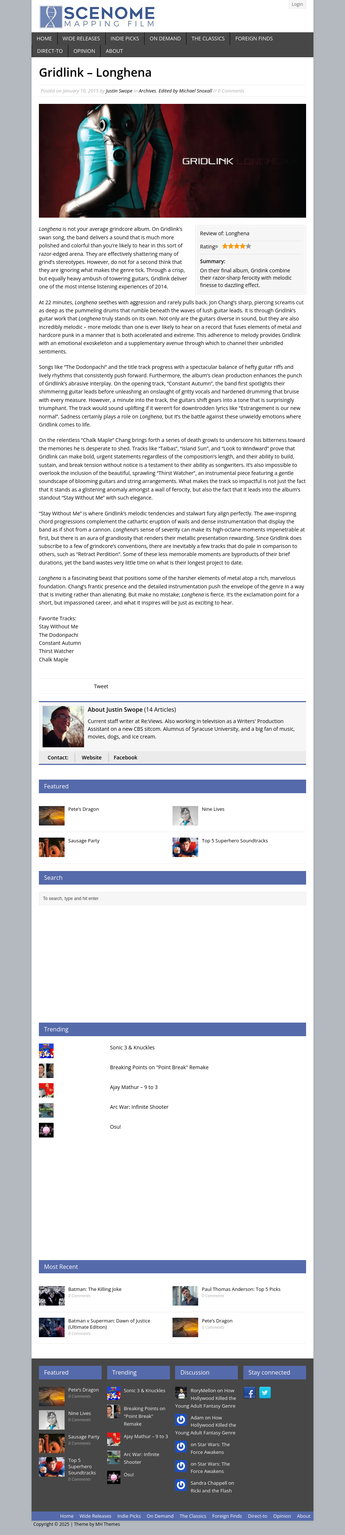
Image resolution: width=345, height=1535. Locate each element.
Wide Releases (81, 38)
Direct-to (50, 50)
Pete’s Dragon (83, 809)
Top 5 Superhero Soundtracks (235, 840)
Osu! (115, 1126)
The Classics (208, 38)
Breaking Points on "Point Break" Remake (159, 1067)
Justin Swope (119, 90)
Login (297, 4)
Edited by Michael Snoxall (185, 90)
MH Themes (107, 1524)
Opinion (84, 50)
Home (44, 38)
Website (92, 757)
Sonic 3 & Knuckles (132, 1047)
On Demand (165, 38)
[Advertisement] (172, 963)
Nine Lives (213, 809)
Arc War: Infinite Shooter (139, 1106)
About (114, 50)
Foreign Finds (254, 38)
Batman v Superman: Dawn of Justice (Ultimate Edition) (109, 1323)
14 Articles (160, 709)
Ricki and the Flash (211, 1490)
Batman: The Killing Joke (94, 1289)
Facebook (125, 757)
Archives (147, 90)
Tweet (101, 686)
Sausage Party (83, 840)
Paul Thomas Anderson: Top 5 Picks (241, 1289)
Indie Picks (125, 38)
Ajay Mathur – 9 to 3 (134, 1087)
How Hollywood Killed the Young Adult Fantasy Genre (205, 1398)
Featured (56, 786)
